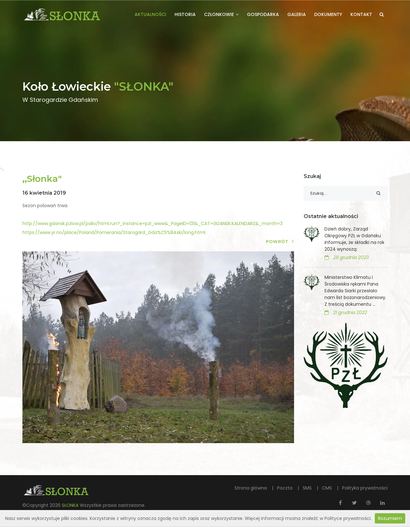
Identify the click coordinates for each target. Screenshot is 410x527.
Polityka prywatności (365, 488)
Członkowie (221, 14)
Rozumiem (390, 518)
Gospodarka (263, 14)
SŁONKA (71, 505)
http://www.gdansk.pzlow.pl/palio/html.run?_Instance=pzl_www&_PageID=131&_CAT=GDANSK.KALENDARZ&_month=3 (152, 223)
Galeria (296, 14)
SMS (308, 488)
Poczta (285, 488)
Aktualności (150, 14)
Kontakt (361, 14)
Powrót (280, 241)
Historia (185, 14)
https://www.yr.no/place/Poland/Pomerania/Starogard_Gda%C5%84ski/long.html (113, 232)
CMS (327, 488)
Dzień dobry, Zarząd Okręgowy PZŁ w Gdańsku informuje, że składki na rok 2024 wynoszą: (354, 239)
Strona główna (251, 488)
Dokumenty (328, 14)
